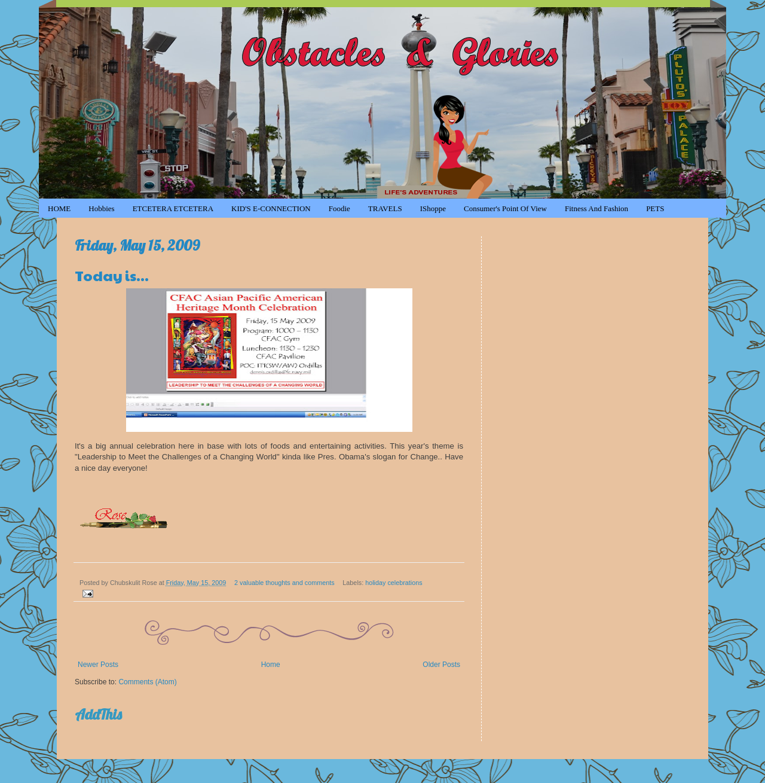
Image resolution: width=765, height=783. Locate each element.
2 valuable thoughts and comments (284, 582)
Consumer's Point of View (505, 208)
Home (270, 664)
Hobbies (101, 208)
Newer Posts (98, 664)
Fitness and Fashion (596, 208)
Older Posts (441, 664)
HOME (59, 208)
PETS (655, 208)
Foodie (339, 208)
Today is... (112, 275)
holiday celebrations (393, 582)
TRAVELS (385, 208)
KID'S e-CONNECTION (271, 208)
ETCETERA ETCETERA (173, 208)
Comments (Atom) (147, 682)
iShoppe (433, 208)
